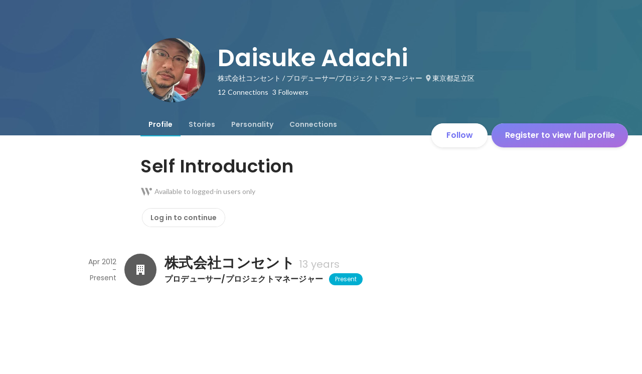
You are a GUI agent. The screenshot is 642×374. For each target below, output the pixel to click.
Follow (459, 135)
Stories (202, 124)
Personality (252, 124)
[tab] (160, 124)
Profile (160, 124)
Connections (313, 124)
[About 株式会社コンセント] (140, 270)
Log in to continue (183, 218)
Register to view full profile (560, 135)
